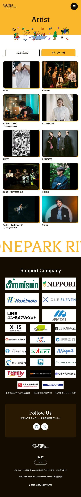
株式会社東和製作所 (42, 393)
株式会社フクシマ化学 (65, 393)
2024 (40, 462)
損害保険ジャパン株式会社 (18, 393)
